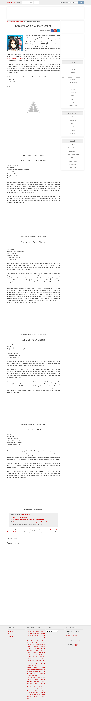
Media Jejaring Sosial (36, 668)
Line (72, 123)
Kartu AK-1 (41, 662)
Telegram (72, 133)
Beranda (10, 631)
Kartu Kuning (73, 82)
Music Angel (31, 671)
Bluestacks (30, 639)
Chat (28, 641)
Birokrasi (37, 637)
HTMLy (72, 79)
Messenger (30, 669)
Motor (72, 86)
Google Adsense (73, 76)
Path (72, 127)
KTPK (29, 666)
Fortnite (34, 652)
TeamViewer (41, 689)
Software (42, 687)
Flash (29, 652)
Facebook (37, 650)
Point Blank (72, 167)
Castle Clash (73, 144)
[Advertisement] (45, 12)
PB (31, 673)
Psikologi (72, 89)
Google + (75, 635)
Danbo (73, 69)
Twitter (68, 637)
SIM (72, 96)
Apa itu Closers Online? (15, 58)
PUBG (36, 679)
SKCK (72, 99)
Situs (36, 685)
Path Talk (72, 130)
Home (8, 21)
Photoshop (41, 673)
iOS (35, 662)
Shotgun (29, 683)
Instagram (73, 120)
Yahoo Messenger (39, 696)
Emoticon (30, 650)
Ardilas (11, 2)
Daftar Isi (10, 634)
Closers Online (15, 21)
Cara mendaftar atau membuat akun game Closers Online (31, 522)
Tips (72, 102)
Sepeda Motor (72, 92)
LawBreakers (36, 666)
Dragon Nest (73, 161)
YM (28, 698)
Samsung (42, 679)
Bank (38, 635)
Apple (29, 635)
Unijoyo (29, 692)
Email (43, 648)
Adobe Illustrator (33, 631)
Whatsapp (34, 694)
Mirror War (72, 164)
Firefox (73, 72)
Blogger (75, 645)
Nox (36, 671)
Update (35, 692)
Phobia (35, 673)
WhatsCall (41, 694)
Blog (72, 66)
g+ (31, 2)
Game (21, 21)
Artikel (34, 635)
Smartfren (30, 687)
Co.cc (33, 643)
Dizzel (72, 157)
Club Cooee (72, 151)
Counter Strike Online (72, 154)
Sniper (36, 687)
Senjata (29, 681)
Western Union (72, 105)
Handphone (30, 660)
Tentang (10, 636)
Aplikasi (42, 633)
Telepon (37, 691)
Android (72, 117)
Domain (35, 646)
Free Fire (41, 652)
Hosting (37, 660)
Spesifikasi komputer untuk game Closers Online (29, 519)
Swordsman (30, 689)
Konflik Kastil (40, 664)
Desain (42, 645)
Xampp (29, 696)
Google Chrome (32, 656)
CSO (33, 645)
